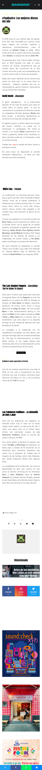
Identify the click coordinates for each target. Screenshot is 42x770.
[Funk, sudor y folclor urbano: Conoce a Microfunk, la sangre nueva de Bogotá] (21, 571)
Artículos (5, 14)
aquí (14, 144)
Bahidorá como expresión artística (15, 361)
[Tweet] (14, 524)
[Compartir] (8, 524)
